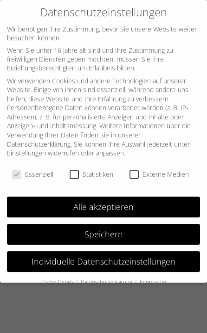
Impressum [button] (153, 277)
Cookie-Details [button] (58, 277)
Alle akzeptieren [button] (103, 202)
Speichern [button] (103, 229)
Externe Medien (159, 170)
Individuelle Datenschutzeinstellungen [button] (103, 257)
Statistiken (91, 170)
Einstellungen (26, 148)
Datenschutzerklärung (39, 140)
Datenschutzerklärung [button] (107, 277)
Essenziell (32, 170)
